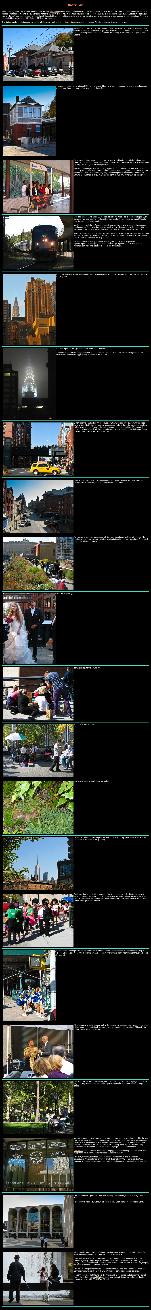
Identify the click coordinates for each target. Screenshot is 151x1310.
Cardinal (117, 28)
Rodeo (100, 1277)
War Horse (54, 12)
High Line (127, 427)
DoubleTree (73, 274)
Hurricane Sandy (69, 22)
